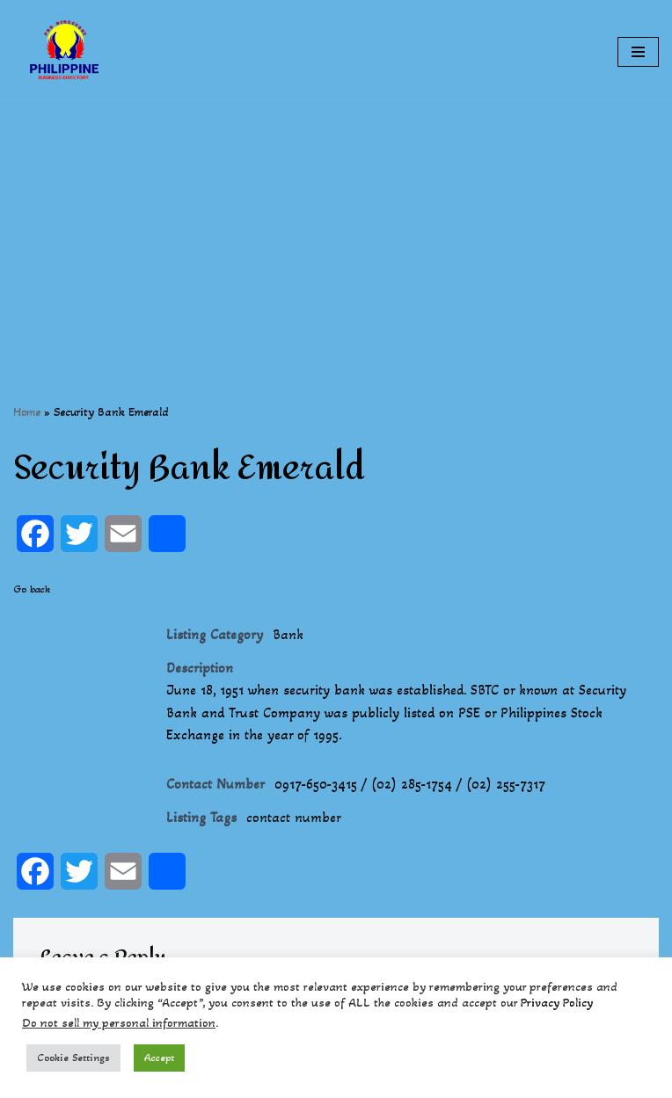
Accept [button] (159, 1058)
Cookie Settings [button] (73, 1058)
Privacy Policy (557, 1002)
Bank (288, 634)
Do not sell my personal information (118, 1022)
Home (26, 411)
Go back (31, 589)
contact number (293, 817)
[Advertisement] (336, 227)
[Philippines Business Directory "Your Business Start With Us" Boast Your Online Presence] (66, 51)
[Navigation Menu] (638, 52)
